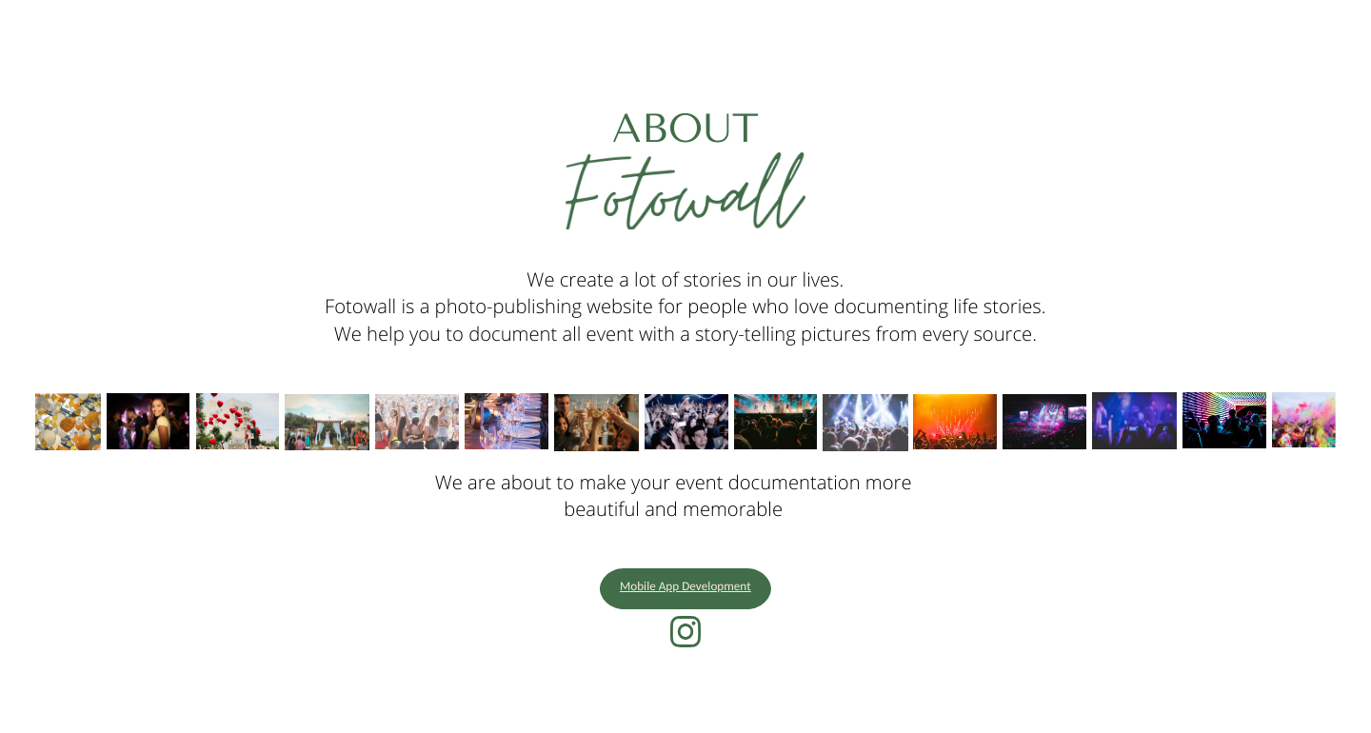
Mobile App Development (685, 588)
